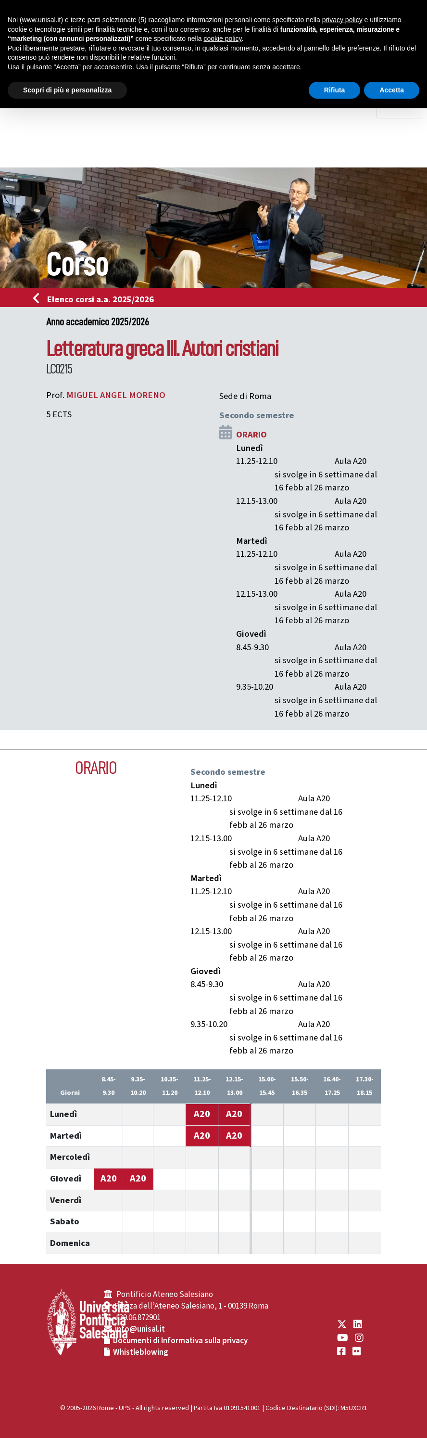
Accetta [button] (391, 90)
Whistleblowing (140, 1352)
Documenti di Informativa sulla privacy (180, 1341)
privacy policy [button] (342, 20)
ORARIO (251, 434)
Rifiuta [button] (334, 90)
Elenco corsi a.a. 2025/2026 (96, 299)
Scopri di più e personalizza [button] (67, 90)
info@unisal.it (140, 1329)
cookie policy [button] (222, 38)
